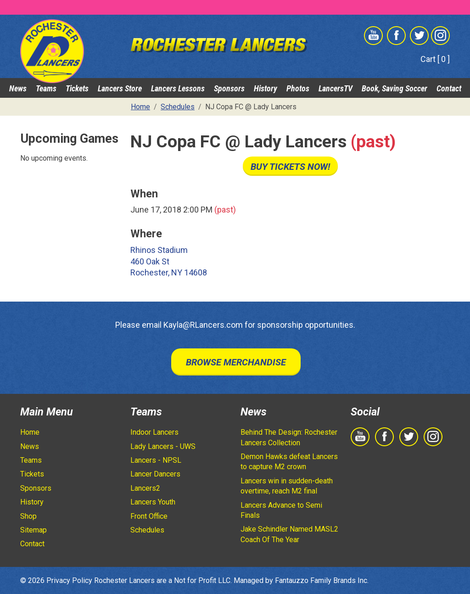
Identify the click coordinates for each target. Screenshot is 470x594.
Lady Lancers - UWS (163, 446)
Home (29, 432)
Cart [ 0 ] (435, 59)
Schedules (147, 530)
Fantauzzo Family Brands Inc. (322, 580)
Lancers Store (120, 88)
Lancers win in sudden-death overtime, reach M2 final (287, 485)
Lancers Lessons (178, 88)
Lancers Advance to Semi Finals (281, 510)
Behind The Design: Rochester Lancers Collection (289, 437)
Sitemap (33, 530)
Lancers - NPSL (155, 460)
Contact (448, 88)
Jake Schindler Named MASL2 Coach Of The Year (289, 534)
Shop (28, 516)
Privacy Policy (69, 580)
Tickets (77, 88)
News (18, 88)
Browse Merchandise (236, 362)
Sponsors (229, 88)
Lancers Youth (152, 502)
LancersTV (335, 88)
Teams (46, 88)
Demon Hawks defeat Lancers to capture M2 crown (289, 461)
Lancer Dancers (155, 474)
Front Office (149, 516)
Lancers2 (145, 488)
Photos (297, 88)
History (265, 88)
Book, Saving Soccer (394, 88)
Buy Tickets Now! (290, 166)
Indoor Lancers (154, 432)
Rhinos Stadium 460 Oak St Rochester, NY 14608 (168, 261)
